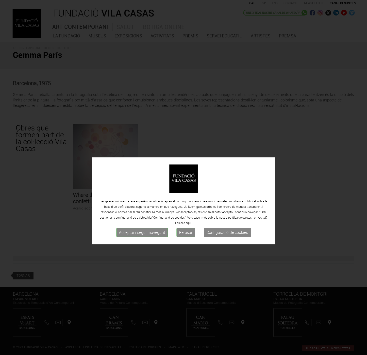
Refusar (185, 242)
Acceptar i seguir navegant (142, 242)
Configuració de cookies (227, 242)
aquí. (189, 233)
